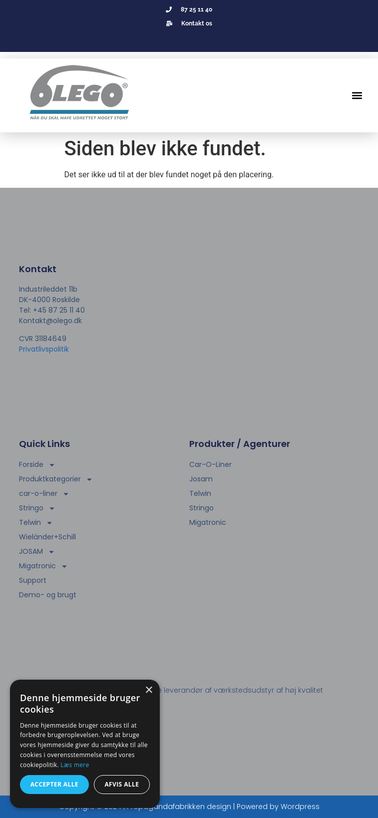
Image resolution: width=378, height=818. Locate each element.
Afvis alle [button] (121, 784)
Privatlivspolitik (44, 349)
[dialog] (85, 744)
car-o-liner (44, 493)
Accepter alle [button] (54, 784)
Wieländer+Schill (47, 537)
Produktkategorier (56, 479)
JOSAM (37, 551)
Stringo (37, 508)
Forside (37, 464)
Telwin (36, 522)
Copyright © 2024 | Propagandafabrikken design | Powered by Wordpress (189, 807)
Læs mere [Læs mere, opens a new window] (74, 765)
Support (32, 580)
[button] (357, 95)
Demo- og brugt (47, 595)
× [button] (148, 690)
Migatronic (43, 566)
